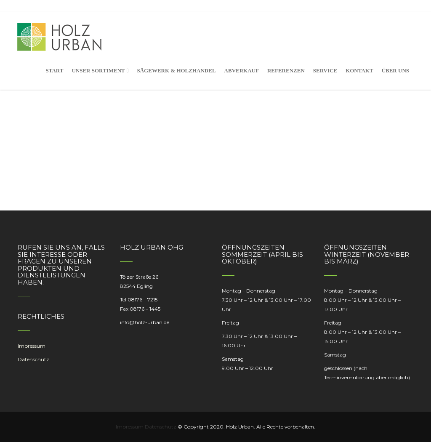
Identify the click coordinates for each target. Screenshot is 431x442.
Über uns (395, 70)
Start (54, 70)
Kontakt (359, 70)
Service (325, 70)
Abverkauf (241, 70)
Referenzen (286, 70)
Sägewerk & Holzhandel (176, 70)
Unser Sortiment (100, 70)
